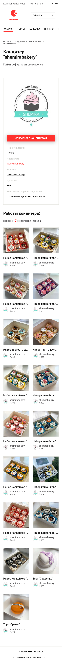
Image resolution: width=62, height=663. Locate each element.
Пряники (49, 29)
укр (51, 3)
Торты (21, 29)
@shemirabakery (15, 163)
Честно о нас (36, 3)
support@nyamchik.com (31, 657)
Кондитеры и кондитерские (28, 41)
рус (57, 3)
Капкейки (34, 29)
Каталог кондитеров (14, 3)
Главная (7, 41)
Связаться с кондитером (31, 138)
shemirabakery (10, 43)
